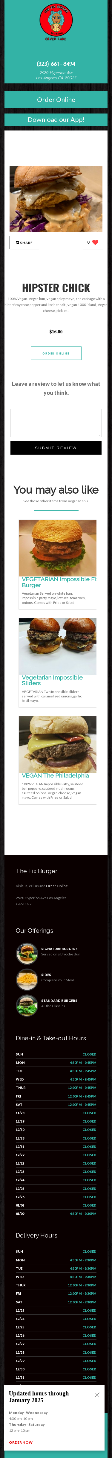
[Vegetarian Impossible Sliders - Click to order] (59, 673)
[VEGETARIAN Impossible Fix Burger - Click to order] (59, 575)
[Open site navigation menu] (56, 52)
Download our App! (56, 119)
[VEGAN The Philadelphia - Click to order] (59, 771)
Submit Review (56, 448)
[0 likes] (93, 243)
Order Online (56, 99)
